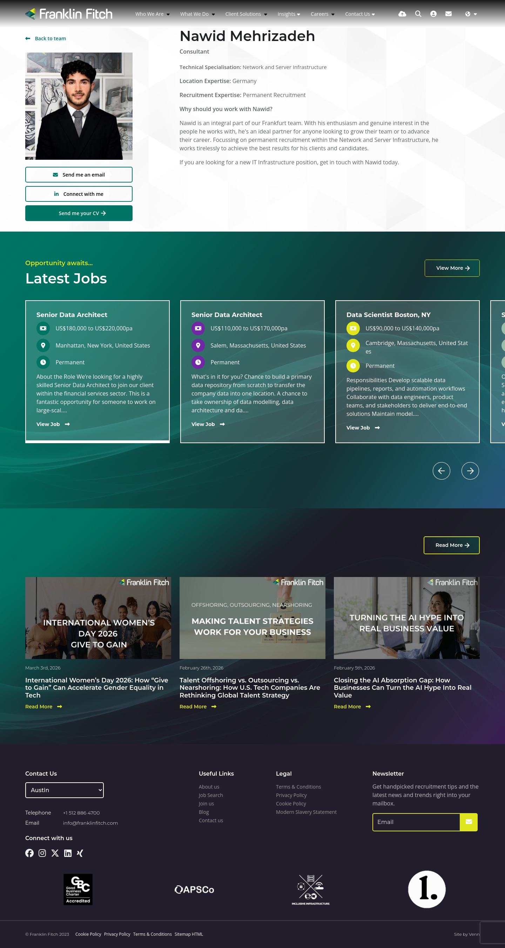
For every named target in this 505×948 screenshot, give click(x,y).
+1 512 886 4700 (81, 813)
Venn (474, 934)
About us (209, 786)
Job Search (211, 795)
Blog (204, 812)
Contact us (211, 820)
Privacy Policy (291, 795)
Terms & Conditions (298, 786)
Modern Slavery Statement (306, 812)
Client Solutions (243, 14)
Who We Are (150, 14)
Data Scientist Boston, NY (388, 315)
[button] (455, 462)
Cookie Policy (291, 803)
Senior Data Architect (71, 315)
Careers (320, 14)
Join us (206, 803)
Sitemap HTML (189, 934)
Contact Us (357, 14)
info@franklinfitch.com (90, 823)
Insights (287, 14)
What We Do (195, 14)
